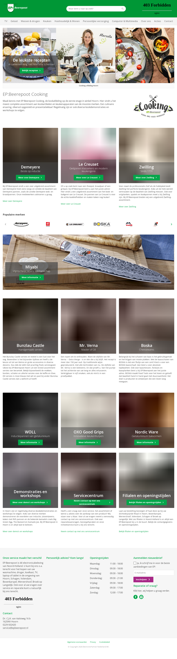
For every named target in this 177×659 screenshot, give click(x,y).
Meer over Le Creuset (71, 203)
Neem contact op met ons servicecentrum (80, 531)
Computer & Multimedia (125, 21)
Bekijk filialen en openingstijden (134, 531)
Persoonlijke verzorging (96, 21)
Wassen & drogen (30, 21)
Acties (157, 21)
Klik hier (137, 590)
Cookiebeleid (104, 642)
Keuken (47, 21)
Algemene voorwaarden (77, 642)
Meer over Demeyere (12, 201)
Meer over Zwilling (127, 206)
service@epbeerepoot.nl (15, 627)
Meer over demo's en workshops (18, 531)
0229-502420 (9, 624)
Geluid (14, 21)
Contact (168, 21)
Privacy (93, 642)
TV (5, 21)
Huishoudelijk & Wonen (67, 21)
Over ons (146, 21)
